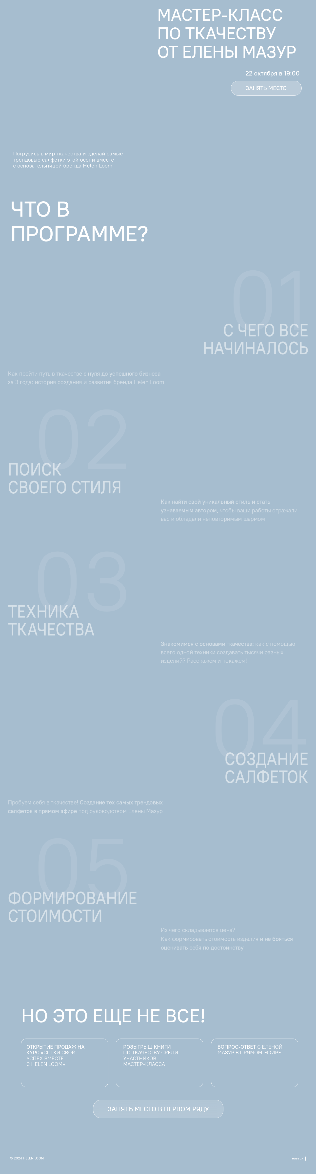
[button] (266, 88)
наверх (299, 1158)
